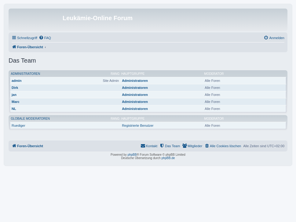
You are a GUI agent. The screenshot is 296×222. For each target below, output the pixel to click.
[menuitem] (45, 38)
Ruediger (18, 125)
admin (16, 80)
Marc (16, 102)
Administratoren (25, 73)
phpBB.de (168, 158)
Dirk (15, 87)
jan (14, 94)
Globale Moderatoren (30, 118)
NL (14, 109)
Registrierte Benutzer (137, 125)
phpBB (132, 154)
